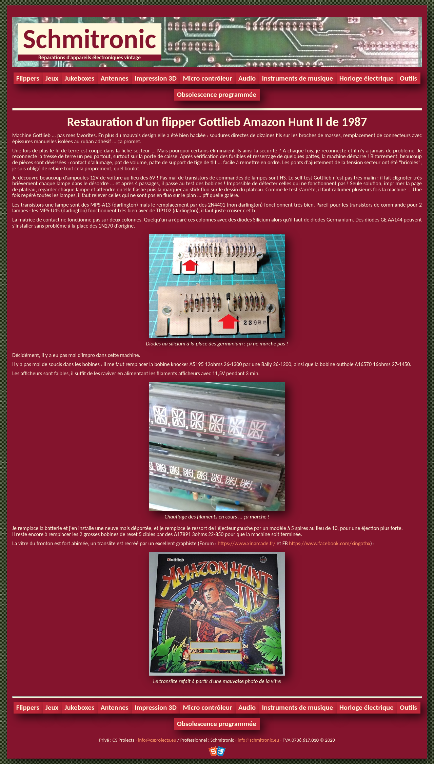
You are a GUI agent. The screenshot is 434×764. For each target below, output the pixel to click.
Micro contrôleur (207, 78)
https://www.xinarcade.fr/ (246, 543)
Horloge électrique (366, 78)
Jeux (51, 78)
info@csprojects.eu (157, 740)
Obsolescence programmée (216, 94)
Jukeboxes (80, 78)
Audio (247, 78)
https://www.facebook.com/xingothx (329, 543)
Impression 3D (156, 78)
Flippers (27, 78)
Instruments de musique (297, 78)
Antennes (115, 78)
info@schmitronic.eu (258, 740)
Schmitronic (89, 38)
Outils (408, 78)
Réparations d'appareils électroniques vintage (89, 57)
